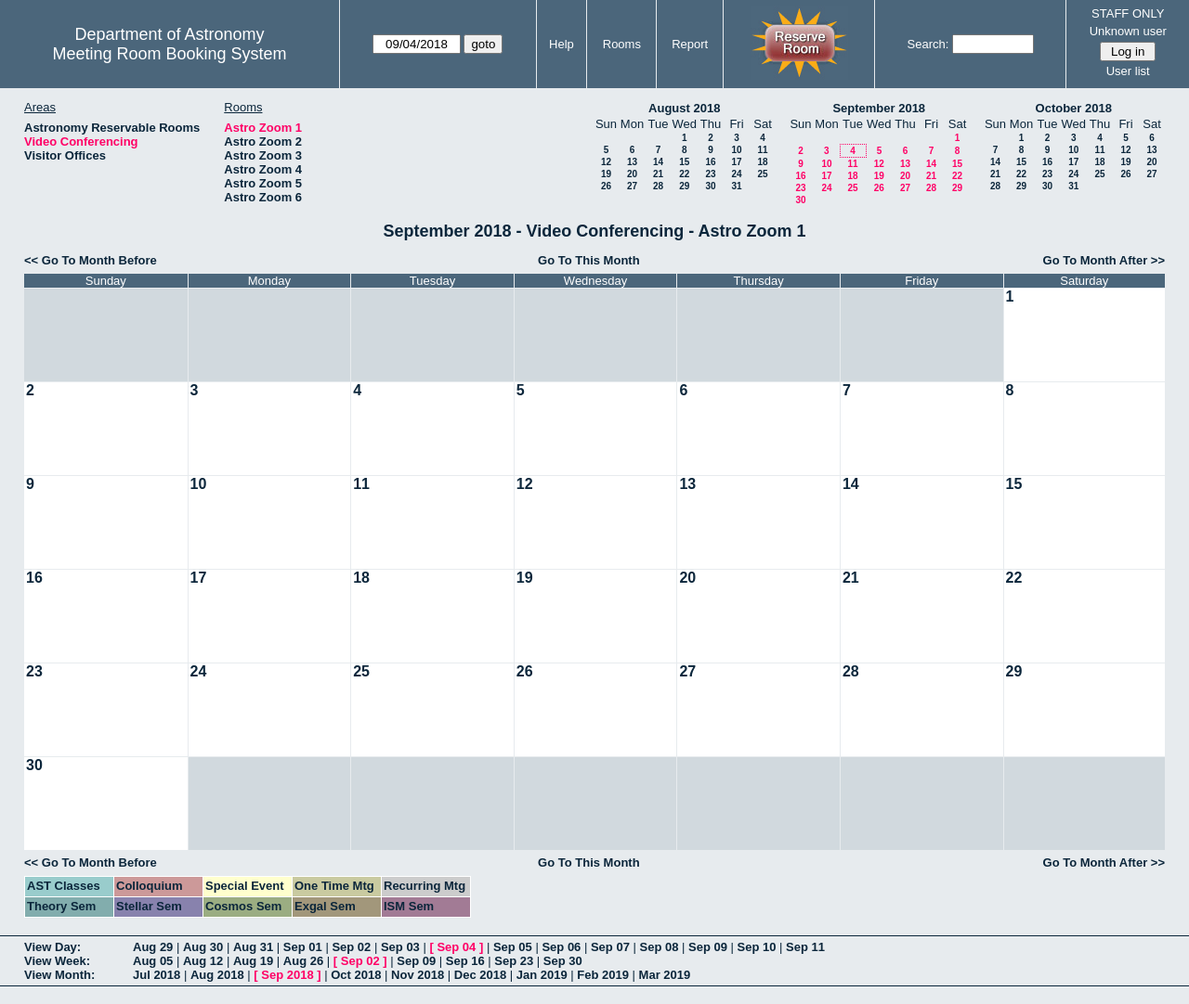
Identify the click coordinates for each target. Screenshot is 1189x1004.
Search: (928, 44)
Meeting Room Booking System (169, 54)
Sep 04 (456, 947)
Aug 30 (203, 947)
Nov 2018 (417, 975)
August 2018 (684, 108)
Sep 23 (513, 961)
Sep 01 (302, 947)
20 (632, 174)
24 (736, 174)
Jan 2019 (542, 975)
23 (710, 174)
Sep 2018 (287, 975)
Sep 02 (351, 947)
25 (762, 174)
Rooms (622, 44)
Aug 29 (153, 947)
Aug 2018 (217, 975)
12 (606, 162)
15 (684, 162)
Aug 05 (153, 961)
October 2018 (1074, 108)
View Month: (59, 975)
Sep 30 (562, 961)
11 (762, 150)
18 (762, 162)
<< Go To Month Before (90, 260)
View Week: (57, 961)
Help (561, 44)
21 (658, 174)
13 (632, 162)
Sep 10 (757, 947)
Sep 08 (658, 947)
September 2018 (878, 108)
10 (736, 150)
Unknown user (1128, 31)
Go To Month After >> (1104, 260)
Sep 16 (465, 961)
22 (684, 174)
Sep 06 (561, 947)
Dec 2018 (480, 975)
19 (606, 174)
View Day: (52, 947)
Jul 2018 (156, 975)
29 (684, 186)
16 (710, 162)
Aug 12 (203, 961)
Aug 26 (303, 961)
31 (736, 186)
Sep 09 (707, 947)
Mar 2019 (665, 975)
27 (632, 186)
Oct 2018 (356, 975)
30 (710, 186)
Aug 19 (253, 961)
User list (1128, 71)
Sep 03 (400, 947)
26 (606, 186)
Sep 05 (512, 947)
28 (658, 186)
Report (690, 44)
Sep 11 (805, 947)
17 (736, 162)
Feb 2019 (603, 975)
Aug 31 (253, 947)
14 (658, 162)
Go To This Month (589, 260)
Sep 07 (610, 947)
